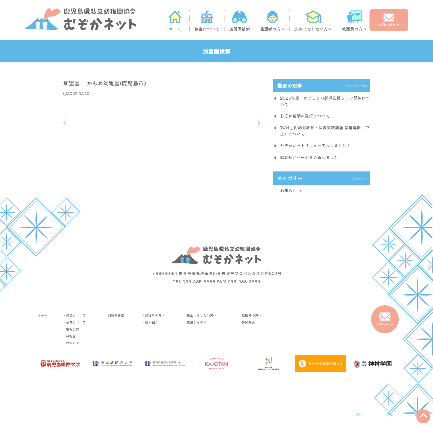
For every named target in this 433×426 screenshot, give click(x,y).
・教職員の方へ (250, 315)
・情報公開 (71, 329)
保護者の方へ (272, 20)
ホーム (175, 20)
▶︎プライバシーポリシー (216, 391)
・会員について (74, 322)
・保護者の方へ (153, 315)
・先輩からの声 (195, 322)
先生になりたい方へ (313, 20)
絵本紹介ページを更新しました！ (311, 157)
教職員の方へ (354, 20)
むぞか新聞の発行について (305, 116)
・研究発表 (246, 322)
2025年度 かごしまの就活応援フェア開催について (325, 101)
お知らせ (288, 190)
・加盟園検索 (114, 315)
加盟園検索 (239, 20)
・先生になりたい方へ (199, 315)
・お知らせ (71, 342)
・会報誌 (69, 336)
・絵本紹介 (150, 322)
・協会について (74, 315)
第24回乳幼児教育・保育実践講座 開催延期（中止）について (324, 131)
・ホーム (40, 315)
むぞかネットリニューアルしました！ (315, 145)
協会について (206, 20)
